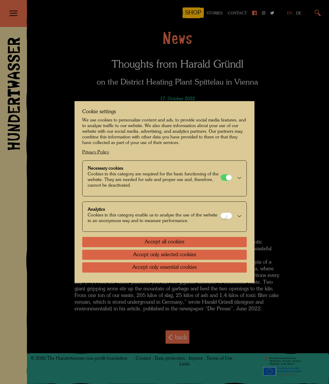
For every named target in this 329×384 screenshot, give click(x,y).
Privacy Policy (95, 152)
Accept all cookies (164, 242)
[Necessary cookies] (226, 177)
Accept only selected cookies (164, 254)
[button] (238, 178)
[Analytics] (226, 216)
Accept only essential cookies (164, 267)
